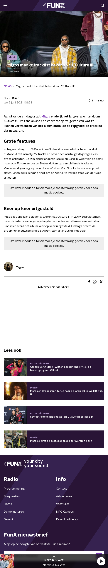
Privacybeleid (47, 539)
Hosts (8, 457)
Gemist (8, 473)
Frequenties (12, 450)
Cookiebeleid (12, 548)
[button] (101, 561)
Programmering (14, 442)
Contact (61, 442)
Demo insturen (14, 465)
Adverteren (64, 450)
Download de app (67, 473)
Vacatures (63, 457)
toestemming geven (69, 188)
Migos (45, 116)
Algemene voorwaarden (20, 539)
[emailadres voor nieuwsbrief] (54, 510)
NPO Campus (65, 465)
